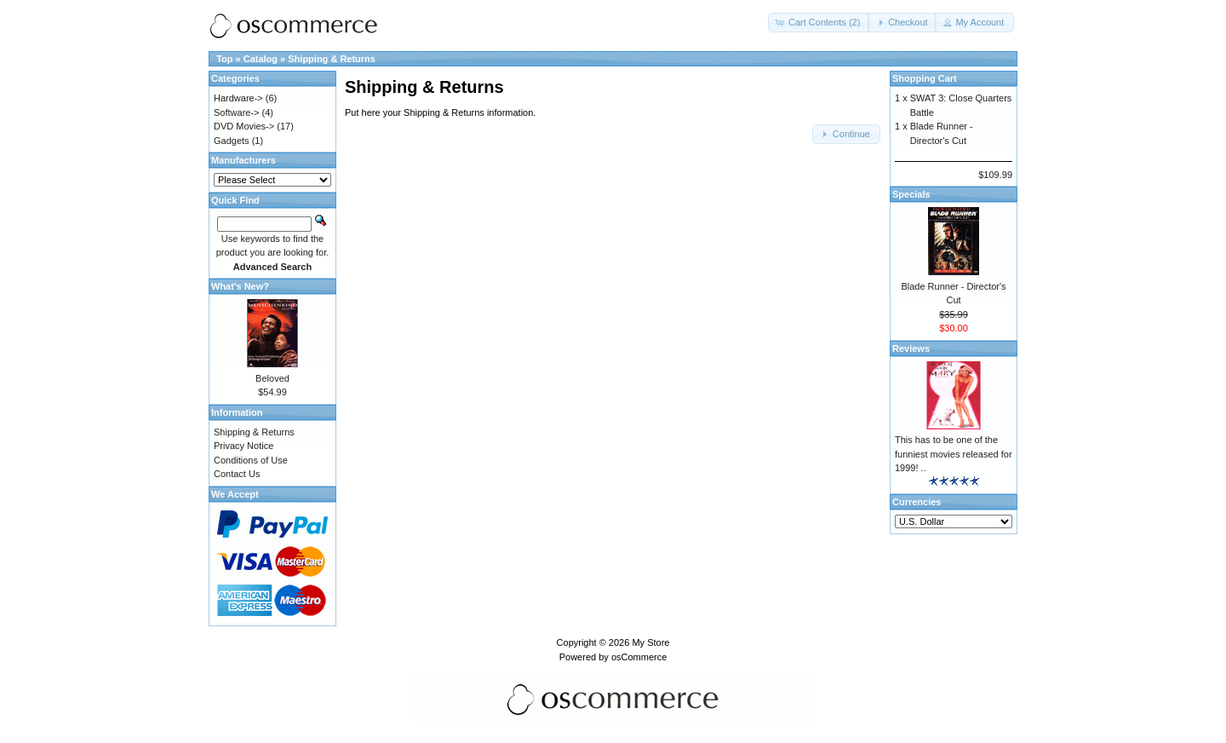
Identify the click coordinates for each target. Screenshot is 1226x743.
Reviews (911, 348)
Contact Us (237, 474)
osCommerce (639, 657)
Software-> (237, 112)
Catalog (260, 59)
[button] (819, 22)
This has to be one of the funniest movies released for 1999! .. (953, 454)
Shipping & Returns (331, 59)
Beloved (272, 378)
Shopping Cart (924, 78)
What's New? (240, 286)
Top (224, 59)
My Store (650, 642)
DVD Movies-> (244, 126)
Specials (911, 194)
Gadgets (231, 140)
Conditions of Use (251, 460)
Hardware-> (238, 98)
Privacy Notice (243, 446)
